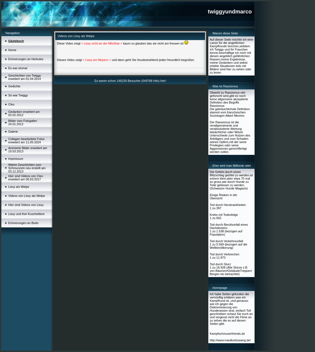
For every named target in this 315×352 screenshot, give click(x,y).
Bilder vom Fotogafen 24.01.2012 (22, 122)
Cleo (11, 104)
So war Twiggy (18, 95)
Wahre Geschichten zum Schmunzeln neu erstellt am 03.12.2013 (27, 168)
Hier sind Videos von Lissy (26, 204)
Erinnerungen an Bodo (23, 223)
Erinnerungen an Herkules (25, 59)
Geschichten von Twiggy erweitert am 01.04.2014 (24, 77)
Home (12, 50)
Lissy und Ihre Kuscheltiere (26, 214)
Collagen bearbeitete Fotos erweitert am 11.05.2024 (26, 140)
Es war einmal (17, 68)
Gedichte (14, 86)
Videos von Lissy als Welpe (26, 195)
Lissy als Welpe (18, 186)
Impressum (15, 158)
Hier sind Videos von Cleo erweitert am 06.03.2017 (25, 177)
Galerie (13, 131)
